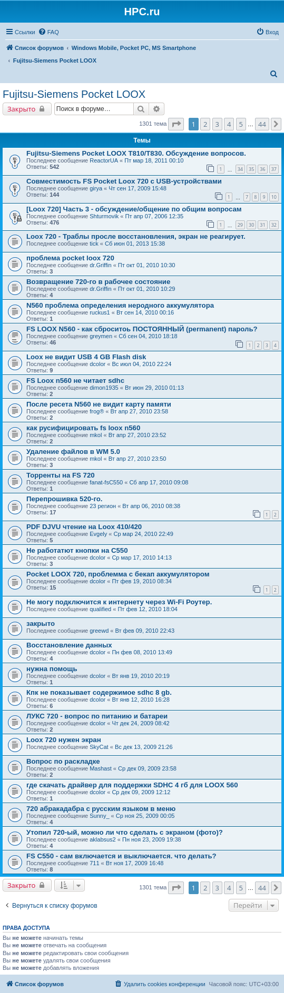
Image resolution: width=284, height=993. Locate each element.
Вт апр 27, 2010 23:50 (138, 458)
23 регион (103, 506)
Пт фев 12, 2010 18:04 (147, 609)
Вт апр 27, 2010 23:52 (138, 435)
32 (274, 224)
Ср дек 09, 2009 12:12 (141, 792)
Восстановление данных (69, 645)
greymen (101, 336)
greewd (99, 630)
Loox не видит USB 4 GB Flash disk (86, 357)
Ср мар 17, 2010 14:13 (141, 557)
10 (274, 197)
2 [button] (205, 124)
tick (94, 243)
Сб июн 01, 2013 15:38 (135, 243)
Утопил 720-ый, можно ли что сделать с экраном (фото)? (124, 832)
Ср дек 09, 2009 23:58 (147, 768)
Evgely (98, 534)
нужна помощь (51, 669)
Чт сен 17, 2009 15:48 (138, 188)
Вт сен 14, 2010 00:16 (145, 312)
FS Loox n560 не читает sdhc (75, 380)
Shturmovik (104, 216)
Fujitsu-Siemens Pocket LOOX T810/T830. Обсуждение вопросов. (136, 153)
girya (96, 188)
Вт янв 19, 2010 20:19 (140, 676)
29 (240, 224)
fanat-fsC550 (106, 482)
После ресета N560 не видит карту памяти (98, 404)
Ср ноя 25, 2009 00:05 (145, 816)
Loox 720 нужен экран (63, 740)
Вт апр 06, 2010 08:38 (151, 506)
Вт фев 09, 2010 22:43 (145, 630)
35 (251, 169)
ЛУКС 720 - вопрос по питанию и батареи (97, 716)
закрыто (40, 623)
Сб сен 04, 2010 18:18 (148, 336)
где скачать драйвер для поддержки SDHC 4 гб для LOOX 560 (132, 785)
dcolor (97, 364)
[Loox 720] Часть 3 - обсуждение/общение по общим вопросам (134, 209)
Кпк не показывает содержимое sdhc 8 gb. (99, 692)
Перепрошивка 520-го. (64, 499)
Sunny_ (99, 816)
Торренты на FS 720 (60, 475)
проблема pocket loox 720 (70, 258)
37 (274, 169)
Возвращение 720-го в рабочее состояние (98, 282)
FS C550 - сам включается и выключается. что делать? (121, 856)
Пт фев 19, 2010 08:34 (141, 581)
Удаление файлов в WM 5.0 (73, 451)
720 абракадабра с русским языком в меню (100, 809)
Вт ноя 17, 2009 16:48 (135, 863)
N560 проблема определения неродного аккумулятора (120, 305)
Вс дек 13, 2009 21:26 (144, 747)
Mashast (101, 768)
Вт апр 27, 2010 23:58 (140, 411)
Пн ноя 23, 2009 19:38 (151, 839)
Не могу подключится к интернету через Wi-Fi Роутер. (119, 602)
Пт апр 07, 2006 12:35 (154, 216)
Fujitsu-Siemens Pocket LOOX (74, 94)
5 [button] (241, 124)
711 (94, 863)
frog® (97, 411)
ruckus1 (100, 312)
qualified (100, 609)
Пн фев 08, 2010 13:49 (142, 652)
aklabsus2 (103, 839)
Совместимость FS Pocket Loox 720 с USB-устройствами (124, 181)
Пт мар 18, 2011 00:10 (153, 160)
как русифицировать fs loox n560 (83, 428)
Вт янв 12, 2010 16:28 (140, 699)
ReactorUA (104, 160)
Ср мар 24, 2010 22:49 (143, 534)
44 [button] (262, 124)
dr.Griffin (100, 265)
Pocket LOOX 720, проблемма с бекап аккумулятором (117, 574)
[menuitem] (48, 32)
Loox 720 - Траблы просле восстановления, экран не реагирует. (136, 236)
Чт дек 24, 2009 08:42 (140, 723)
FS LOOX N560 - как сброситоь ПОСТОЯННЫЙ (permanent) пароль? (142, 329)
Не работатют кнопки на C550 (77, 550)
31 (262, 224)
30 (251, 224)
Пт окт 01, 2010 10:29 (146, 289)
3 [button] (217, 124)
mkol (96, 435)
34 (240, 169)
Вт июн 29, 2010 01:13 (154, 387)
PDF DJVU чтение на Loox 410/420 (84, 527)
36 (262, 169)
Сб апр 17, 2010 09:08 (158, 482)
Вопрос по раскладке (63, 761)
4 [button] (229, 124)
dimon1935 (104, 387)
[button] (176, 124)
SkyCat (99, 747)
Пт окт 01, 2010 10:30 (146, 265)
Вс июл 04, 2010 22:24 (141, 364)
